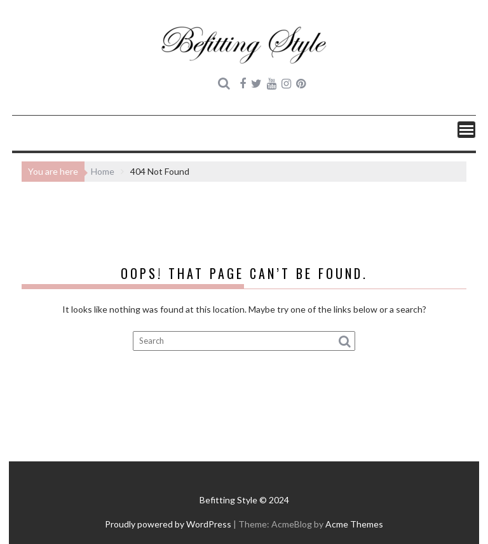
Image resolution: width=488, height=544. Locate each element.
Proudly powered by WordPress (168, 524)
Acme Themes (354, 524)
